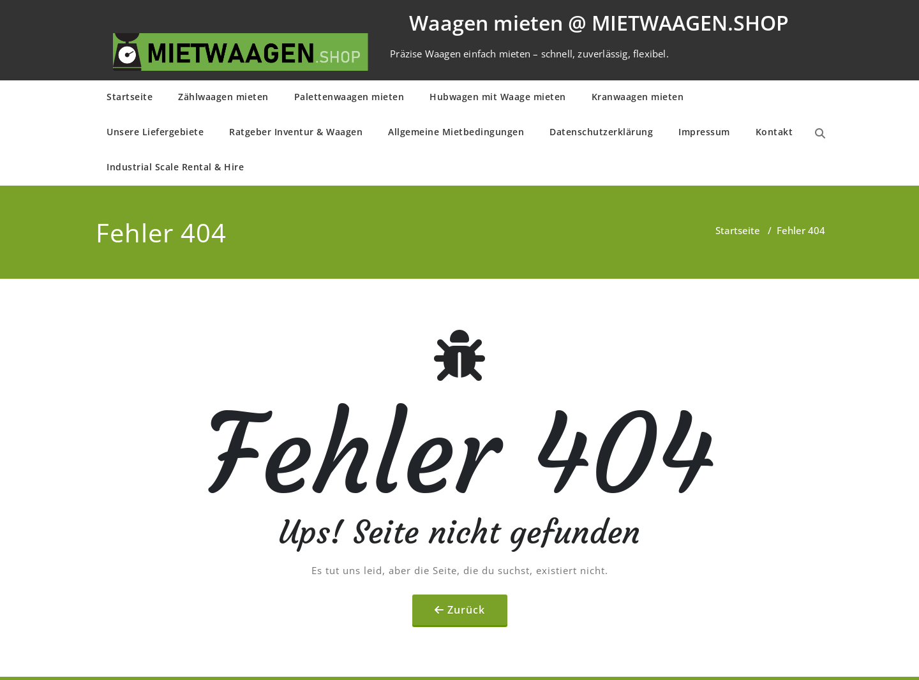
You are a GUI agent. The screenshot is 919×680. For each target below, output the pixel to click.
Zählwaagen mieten (223, 97)
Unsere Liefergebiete (155, 132)
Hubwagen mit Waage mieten (498, 97)
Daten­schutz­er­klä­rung (601, 132)
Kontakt (774, 132)
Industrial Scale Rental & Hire (175, 167)
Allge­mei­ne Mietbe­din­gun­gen (456, 132)
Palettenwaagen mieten (349, 97)
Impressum (704, 132)
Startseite (130, 97)
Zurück (466, 610)
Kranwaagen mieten (638, 97)
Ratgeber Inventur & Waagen (295, 132)
